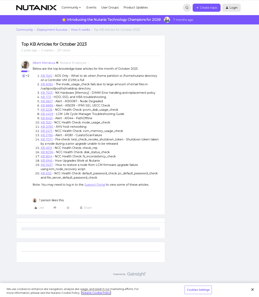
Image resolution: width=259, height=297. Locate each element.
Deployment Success (52, 30)
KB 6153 (46, 173)
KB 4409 (47, 114)
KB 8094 (47, 152)
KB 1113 (46, 97)
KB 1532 (46, 122)
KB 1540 (46, 76)
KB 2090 (47, 126)
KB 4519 (46, 148)
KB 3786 (47, 135)
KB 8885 (47, 105)
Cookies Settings (198, 289)
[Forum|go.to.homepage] (36, 8)
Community (24, 30)
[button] (207, 8)
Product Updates (135, 7)
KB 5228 (46, 110)
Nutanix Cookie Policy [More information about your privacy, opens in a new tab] (96, 292)
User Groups (110, 7)
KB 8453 (47, 118)
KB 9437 (47, 165)
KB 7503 (47, 93)
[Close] (252, 289)
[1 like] (48, 200)
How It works (80, 30)
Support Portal (94, 184)
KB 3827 (47, 101)
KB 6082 (47, 84)
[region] (129, 290)
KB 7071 (47, 139)
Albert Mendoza (44, 63)
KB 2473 (46, 131)
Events (91, 7)
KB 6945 (46, 160)
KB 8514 (46, 156)
